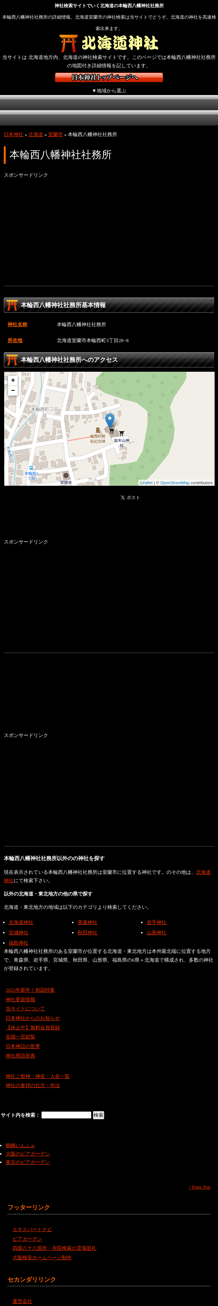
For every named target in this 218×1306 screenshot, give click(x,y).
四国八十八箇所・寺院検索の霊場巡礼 (54, 1240)
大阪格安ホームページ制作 (42, 1249)
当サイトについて (25, 1000)
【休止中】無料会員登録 (33, 1019)
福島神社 (18, 934)
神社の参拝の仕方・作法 (33, 1077)
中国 (20, 109)
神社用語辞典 (20, 1047)
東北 (60, 94)
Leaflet (146, 474)
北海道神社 (21, 914)
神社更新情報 (20, 991)
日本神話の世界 (23, 1038)
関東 (99, 94)
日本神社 (14, 126)
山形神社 (156, 924)
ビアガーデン (27, 1230)
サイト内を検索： (21, 1106)
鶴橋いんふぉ (20, 1137)
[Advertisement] (109, 224)
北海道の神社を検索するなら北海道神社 (109, 43)
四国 (60, 109)
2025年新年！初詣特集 (30, 981)
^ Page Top (199, 1178)
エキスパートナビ (32, 1221)
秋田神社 (87, 924)
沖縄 (140, 109)
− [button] (13, 382)
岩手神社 (156, 914)
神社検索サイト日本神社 (109, 77)
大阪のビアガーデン (28, 1145)
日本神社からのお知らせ (33, 1010)
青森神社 (87, 914)
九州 (99, 109)
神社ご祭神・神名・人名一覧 (38, 1068)
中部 (139, 94)
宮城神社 (18, 924)
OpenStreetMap (175, 474)
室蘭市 (55, 126)
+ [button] (13, 372)
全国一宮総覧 (20, 1028)
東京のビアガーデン (28, 1154)
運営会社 (22, 1293)
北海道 (20, 94)
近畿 (179, 94)
